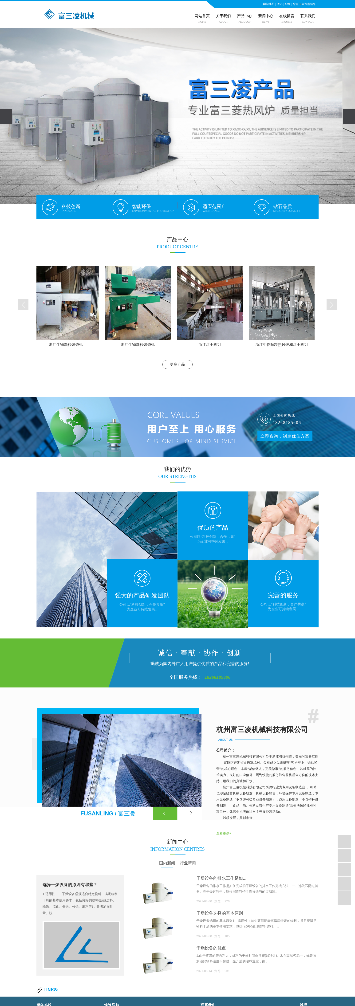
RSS (280, 4)
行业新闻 (188, 863)
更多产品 (177, 364)
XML (288, 4)
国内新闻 (167, 863)
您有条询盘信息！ (306, 4)
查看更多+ (223, 833)
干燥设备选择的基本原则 (219, 913)
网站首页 (202, 16)
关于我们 (223, 16)
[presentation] (6, 116)
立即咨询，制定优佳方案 (285, 436)
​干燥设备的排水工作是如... (221, 878)
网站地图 (268, 4)
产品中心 (244, 16)
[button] (171, 194)
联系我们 (308, 16)
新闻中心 (265, 16)
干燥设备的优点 (211, 948)
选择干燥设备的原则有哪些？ (70, 884)
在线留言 (286, 16)
